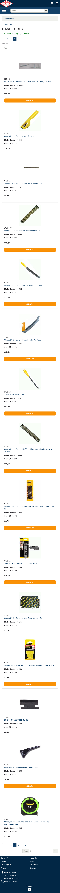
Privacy (4, 868)
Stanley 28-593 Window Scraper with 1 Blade (21, 767)
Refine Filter (7, 25)
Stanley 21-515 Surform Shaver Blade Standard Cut (23, 618)
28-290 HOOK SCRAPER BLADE (16, 720)
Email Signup (6, 865)
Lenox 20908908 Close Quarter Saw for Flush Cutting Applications (29, 82)
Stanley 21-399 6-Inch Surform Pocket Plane (20, 564)
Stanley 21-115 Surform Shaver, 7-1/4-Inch (20, 136)
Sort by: (5, 44)
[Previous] (4, 39)
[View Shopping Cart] (51, 4)
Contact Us (5, 858)
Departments (9, 19)
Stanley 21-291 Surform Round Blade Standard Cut (23, 183)
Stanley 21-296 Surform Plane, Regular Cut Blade (22, 340)
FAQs (32, 861)
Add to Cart (30, 100)
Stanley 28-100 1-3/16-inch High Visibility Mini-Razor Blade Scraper (29, 665)
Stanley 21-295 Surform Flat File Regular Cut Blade (23, 285)
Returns (33, 868)
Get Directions (35, 865)
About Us (33, 858)
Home (3, 861)
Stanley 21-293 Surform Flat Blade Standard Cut (22, 231)
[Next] (25, 39)
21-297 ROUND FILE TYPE (14, 395)
